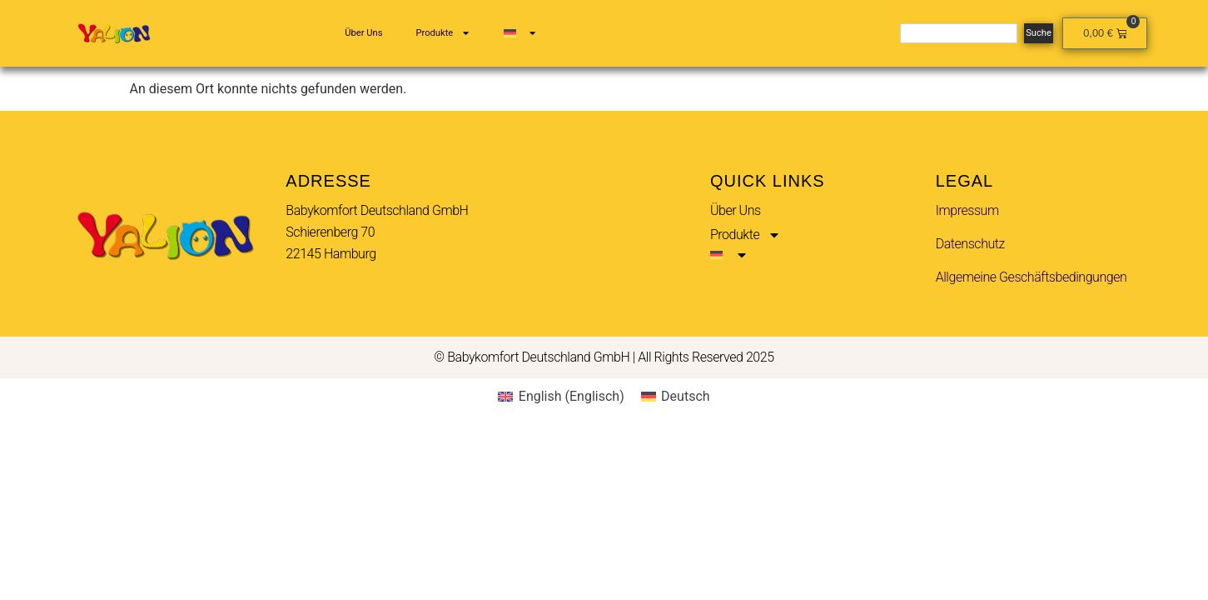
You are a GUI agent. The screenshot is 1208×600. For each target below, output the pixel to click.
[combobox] (958, 33)
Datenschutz (970, 244)
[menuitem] (520, 33)
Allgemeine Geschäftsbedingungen (1031, 277)
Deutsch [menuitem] (685, 396)
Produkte (442, 33)
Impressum (967, 210)
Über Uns (363, 33)
